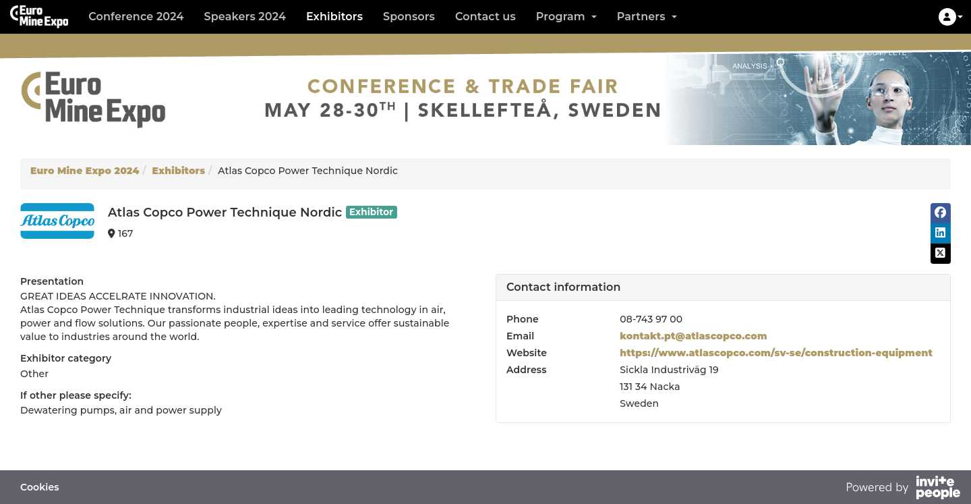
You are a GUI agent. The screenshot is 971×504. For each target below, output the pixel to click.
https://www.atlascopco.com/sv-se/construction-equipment (776, 353)
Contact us (485, 16)
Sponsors (409, 16)
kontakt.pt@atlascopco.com (693, 336)
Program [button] (566, 16)
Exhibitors (334, 16)
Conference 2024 (135, 16)
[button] (951, 17)
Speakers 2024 (244, 16)
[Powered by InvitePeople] (903, 489)
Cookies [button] (39, 487)
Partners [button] (647, 16)
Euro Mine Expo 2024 (85, 171)
